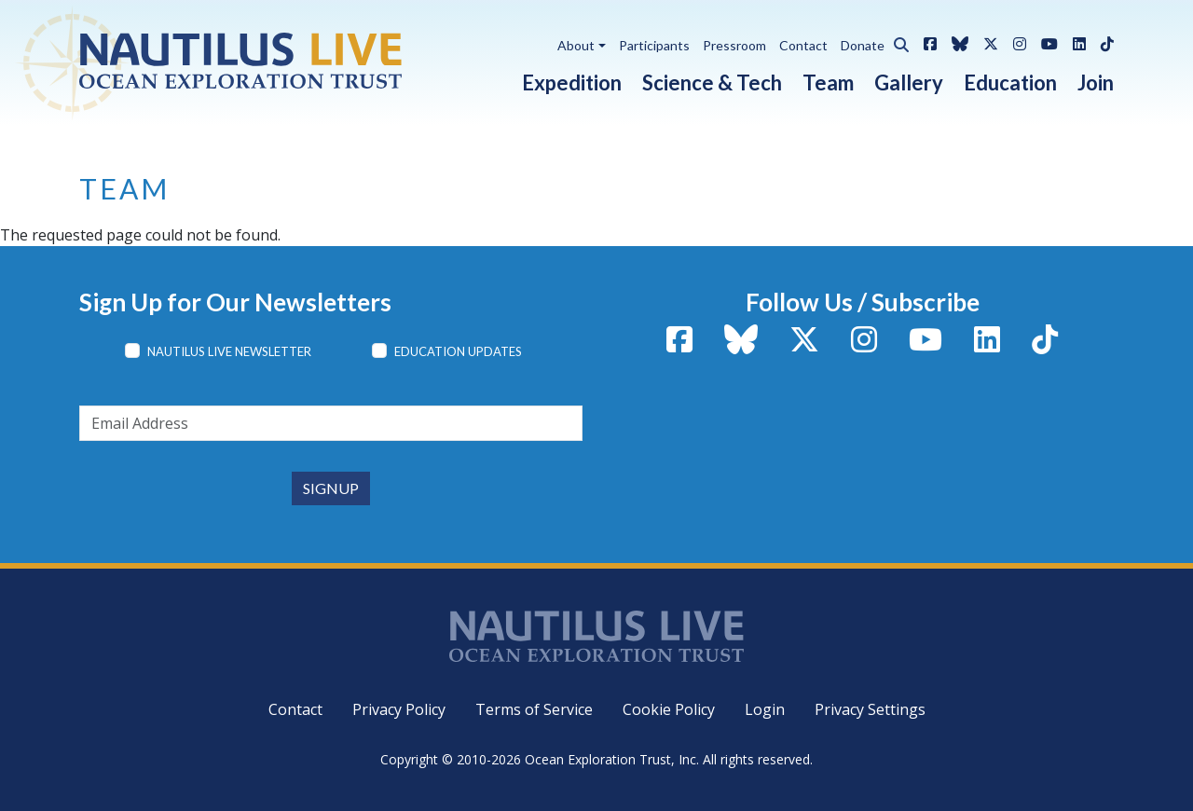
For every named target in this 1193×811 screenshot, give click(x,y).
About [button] (576, 45)
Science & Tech (712, 82)
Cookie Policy (669, 709)
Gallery (908, 82)
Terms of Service (534, 709)
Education (1010, 82)
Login (765, 709)
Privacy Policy (399, 709)
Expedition (572, 82)
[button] (896, 42)
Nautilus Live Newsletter (229, 351)
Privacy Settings (870, 709)
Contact (803, 45)
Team (828, 82)
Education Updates (458, 351)
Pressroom (734, 45)
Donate (862, 45)
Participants (654, 45)
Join (1095, 82)
